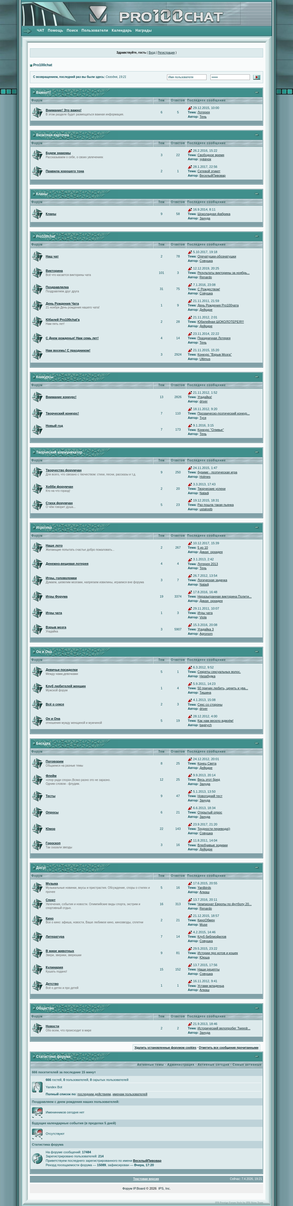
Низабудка (207, 676)
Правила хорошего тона (65, 171)
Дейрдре (206, 309)
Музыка (52, 883)
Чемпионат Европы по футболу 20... (224, 904)
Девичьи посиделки (62, 669)
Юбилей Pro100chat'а (63, 319)
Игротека (44, 528)
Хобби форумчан (59, 486)
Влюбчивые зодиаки (212, 845)
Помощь (55, 30)
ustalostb (206, 509)
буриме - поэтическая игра (217, 472)
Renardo (206, 277)
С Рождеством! (208, 289)
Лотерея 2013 (207, 564)
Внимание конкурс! (61, 397)
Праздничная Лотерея (214, 338)
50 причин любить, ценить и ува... (222, 688)
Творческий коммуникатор (59, 452)
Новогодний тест (209, 796)
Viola (203, 617)
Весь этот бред (208, 779)
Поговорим (55, 761)
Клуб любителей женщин (66, 686)
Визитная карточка (52, 135)
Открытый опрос (209, 812)
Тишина (205, 692)
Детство (52, 983)
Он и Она (44, 652)
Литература (55, 936)
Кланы (41, 194)
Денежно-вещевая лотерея (67, 563)
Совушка (206, 260)
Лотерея (203, 112)
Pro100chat (42, 65)
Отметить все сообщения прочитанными (228, 1047)
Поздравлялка (57, 287)
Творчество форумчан (63, 470)
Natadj (204, 493)
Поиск (72, 30)
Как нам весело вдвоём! (215, 720)
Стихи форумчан (59, 503)
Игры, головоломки (61, 578)
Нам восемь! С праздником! (68, 350)
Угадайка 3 (205, 629)
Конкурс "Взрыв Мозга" (214, 354)
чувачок (205, 159)
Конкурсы (44, 377)
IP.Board (139, 1188)
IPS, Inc (164, 1188)
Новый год (54, 425)
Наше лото (54, 545)
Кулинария (54, 967)
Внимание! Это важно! (63, 110)
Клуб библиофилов (211, 936)
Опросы (52, 812)
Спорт (50, 900)
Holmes (205, 476)
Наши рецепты (208, 969)
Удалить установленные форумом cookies (165, 1047)
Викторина (54, 270)
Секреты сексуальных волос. (219, 671)
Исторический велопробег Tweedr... (224, 1028)
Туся (203, 417)
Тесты (50, 796)
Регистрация (166, 52)
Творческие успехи (211, 488)
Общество (45, 1008)
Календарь (122, 30)
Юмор (50, 828)
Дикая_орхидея (211, 552)
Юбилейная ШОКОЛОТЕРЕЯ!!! (220, 321)
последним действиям (94, 1094)
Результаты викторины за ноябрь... (223, 272)
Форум (127, 1188)
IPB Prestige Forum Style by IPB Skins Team (239, 1202)
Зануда (205, 218)
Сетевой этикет (208, 171)
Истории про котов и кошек (217, 953)
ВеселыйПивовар (213, 175)
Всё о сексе (55, 704)
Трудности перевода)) (213, 828)
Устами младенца (210, 985)
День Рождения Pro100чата (218, 305)
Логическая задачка (212, 580)
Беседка (43, 743)
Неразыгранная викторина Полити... (224, 596)
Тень (203, 116)
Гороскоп (53, 843)
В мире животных (60, 951)
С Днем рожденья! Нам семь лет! (72, 338)
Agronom (206, 633)
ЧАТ (40, 30)
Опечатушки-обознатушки (216, 256)
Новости (52, 1026)
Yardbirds (204, 887)
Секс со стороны (209, 704)
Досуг (41, 868)
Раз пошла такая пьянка (215, 504)
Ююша (204, 957)
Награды (143, 30)
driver (204, 401)
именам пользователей (130, 1094)
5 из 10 (202, 547)
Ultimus (205, 359)
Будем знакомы (58, 153)
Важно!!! (43, 93)
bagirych (206, 725)
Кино (50, 918)
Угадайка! (204, 397)
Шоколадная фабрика (213, 214)
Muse (203, 924)
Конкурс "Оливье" (210, 429)
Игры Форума (56, 596)
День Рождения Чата (62, 303)
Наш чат (52, 256)
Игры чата (54, 613)
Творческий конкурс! (62, 413)
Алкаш (204, 892)
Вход (152, 52)
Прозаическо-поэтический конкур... (223, 413)
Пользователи (94, 30)
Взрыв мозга (56, 627)
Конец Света (207, 763)
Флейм (51, 775)
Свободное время (210, 155)
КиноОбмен (206, 920)
